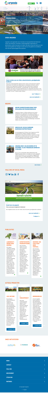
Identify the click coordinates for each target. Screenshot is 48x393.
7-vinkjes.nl (35, 216)
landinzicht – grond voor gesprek (10, 243)
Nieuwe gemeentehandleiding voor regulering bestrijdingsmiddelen (26, 108)
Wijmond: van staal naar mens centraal (37, 244)
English (25, 389)
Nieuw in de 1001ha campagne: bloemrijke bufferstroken (24, 128)
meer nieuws (37, 165)
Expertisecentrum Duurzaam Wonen (25, 242)
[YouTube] (15, 174)
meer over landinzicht (34, 97)
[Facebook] (18, 174)
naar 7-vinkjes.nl (35, 94)
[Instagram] (6, 174)
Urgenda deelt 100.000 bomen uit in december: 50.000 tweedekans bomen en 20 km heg (27, 147)
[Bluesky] (9, 174)
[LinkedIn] (12, 174)
